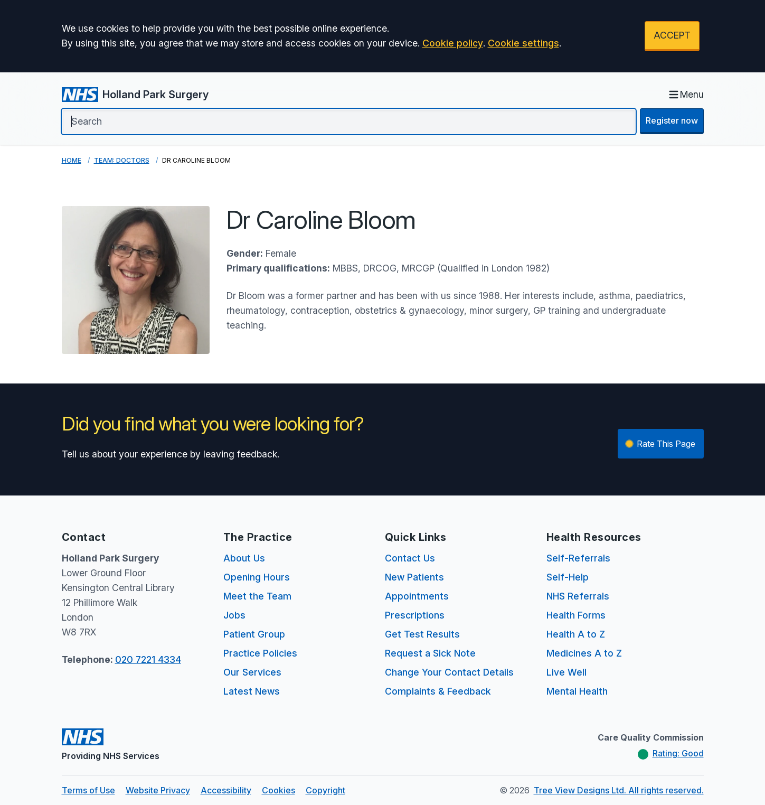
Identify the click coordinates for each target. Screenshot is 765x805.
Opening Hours (256, 577)
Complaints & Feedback (438, 691)
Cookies (278, 790)
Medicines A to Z (584, 653)
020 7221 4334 (148, 659)
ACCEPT (672, 35)
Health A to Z (575, 634)
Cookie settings (523, 43)
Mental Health (577, 691)
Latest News (251, 691)
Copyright (325, 790)
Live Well (566, 672)
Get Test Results (422, 634)
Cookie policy (452, 43)
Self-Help (567, 577)
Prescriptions (415, 615)
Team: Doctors (121, 160)
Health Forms (576, 615)
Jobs (234, 615)
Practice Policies (260, 653)
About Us (244, 558)
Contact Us (410, 558)
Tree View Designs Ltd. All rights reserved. (619, 790)
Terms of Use (88, 790)
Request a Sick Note (430, 653)
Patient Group (254, 634)
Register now (672, 120)
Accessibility (226, 790)
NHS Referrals (577, 596)
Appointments (417, 596)
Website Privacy (158, 790)
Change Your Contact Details (449, 672)
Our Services (252, 672)
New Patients (414, 577)
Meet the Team (257, 596)
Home (71, 160)
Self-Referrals (578, 558)
